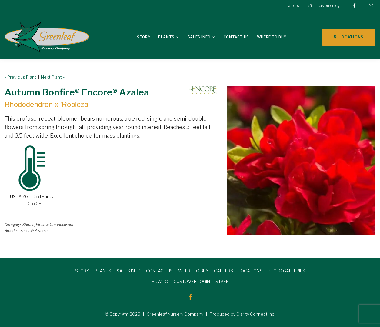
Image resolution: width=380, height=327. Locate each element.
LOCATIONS (348, 37)
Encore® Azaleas (34, 230)
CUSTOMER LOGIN (192, 281)
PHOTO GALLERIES (286, 270)
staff (308, 5)
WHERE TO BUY (193, 270)
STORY (82, 270)
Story (143, 37)
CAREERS (223, 270)
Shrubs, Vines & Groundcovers (47, 224)
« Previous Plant (20, 77)
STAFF (221, 281)
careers (293, 5)
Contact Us (236, 37)
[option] (301, 160)
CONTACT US (159, 270)
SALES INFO (129, 270)
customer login (330, 5)
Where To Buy (271, 37)
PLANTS (103, 270)
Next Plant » (53, 77)
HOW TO (160, 281)
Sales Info (199, 37)
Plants (166, 37)
